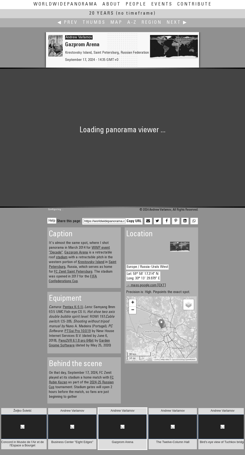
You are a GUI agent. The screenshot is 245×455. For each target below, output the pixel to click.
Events (162, 4)
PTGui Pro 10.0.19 (77, 331)
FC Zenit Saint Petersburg (73, 272)
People (136, 4)
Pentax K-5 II (73, 307)
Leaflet (157, 359)
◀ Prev (67, 22)
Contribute (194, 4)
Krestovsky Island (91, 262)
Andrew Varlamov (79, 37)
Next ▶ (177, 22)
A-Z (132, 22)
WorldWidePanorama (65, 4)
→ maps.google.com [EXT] (146, 285)
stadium (61, 257)
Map (116, 22)
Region (152, 22)
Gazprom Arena (76, 252)
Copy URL (134, 221)
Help (51, 221)
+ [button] (132, 302)
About (111, 4)
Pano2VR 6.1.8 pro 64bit (76, 341)
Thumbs (94, 22)
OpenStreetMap (178, 359)
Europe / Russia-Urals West (147, 267)
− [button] (132, 310)
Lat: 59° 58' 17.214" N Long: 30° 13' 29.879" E (143, 276)
